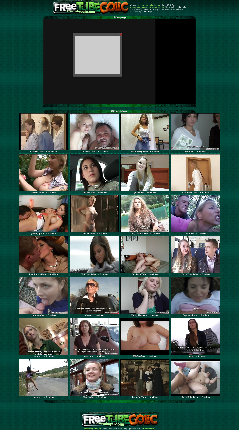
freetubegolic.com (93, 429)
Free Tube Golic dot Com (150, 5)
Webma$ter (148, 429)
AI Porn (161, 7)
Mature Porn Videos (149, 7)
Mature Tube (135, 7)
